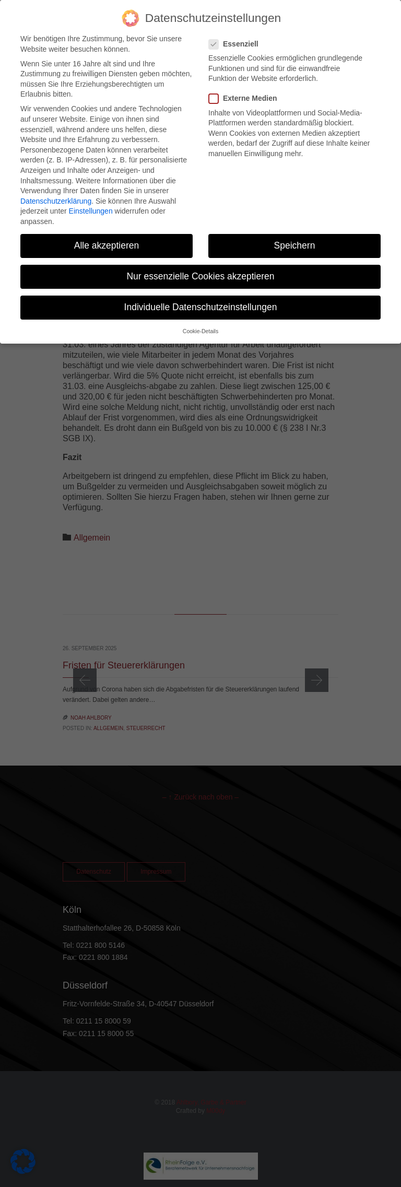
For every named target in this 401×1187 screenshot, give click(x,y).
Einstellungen (91, 201)
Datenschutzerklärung (55, 191)
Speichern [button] (294, 235)
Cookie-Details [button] (200, 321)
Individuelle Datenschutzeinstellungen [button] (200, 297)
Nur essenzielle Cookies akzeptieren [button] (200, 266)
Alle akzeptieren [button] (106, 235)
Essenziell (236, 34)
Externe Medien (246, 88)
